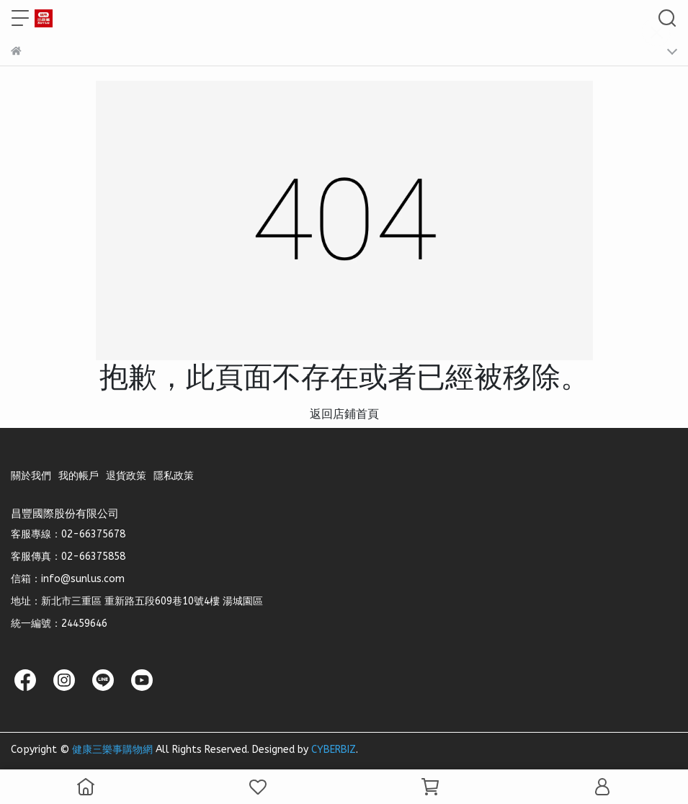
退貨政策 (126, 476)
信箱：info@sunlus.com (68, 579)
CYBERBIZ (333, 749)
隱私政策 (173, 476)
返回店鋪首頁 (344, 414)
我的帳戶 (78, 476)
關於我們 (31, 476)
